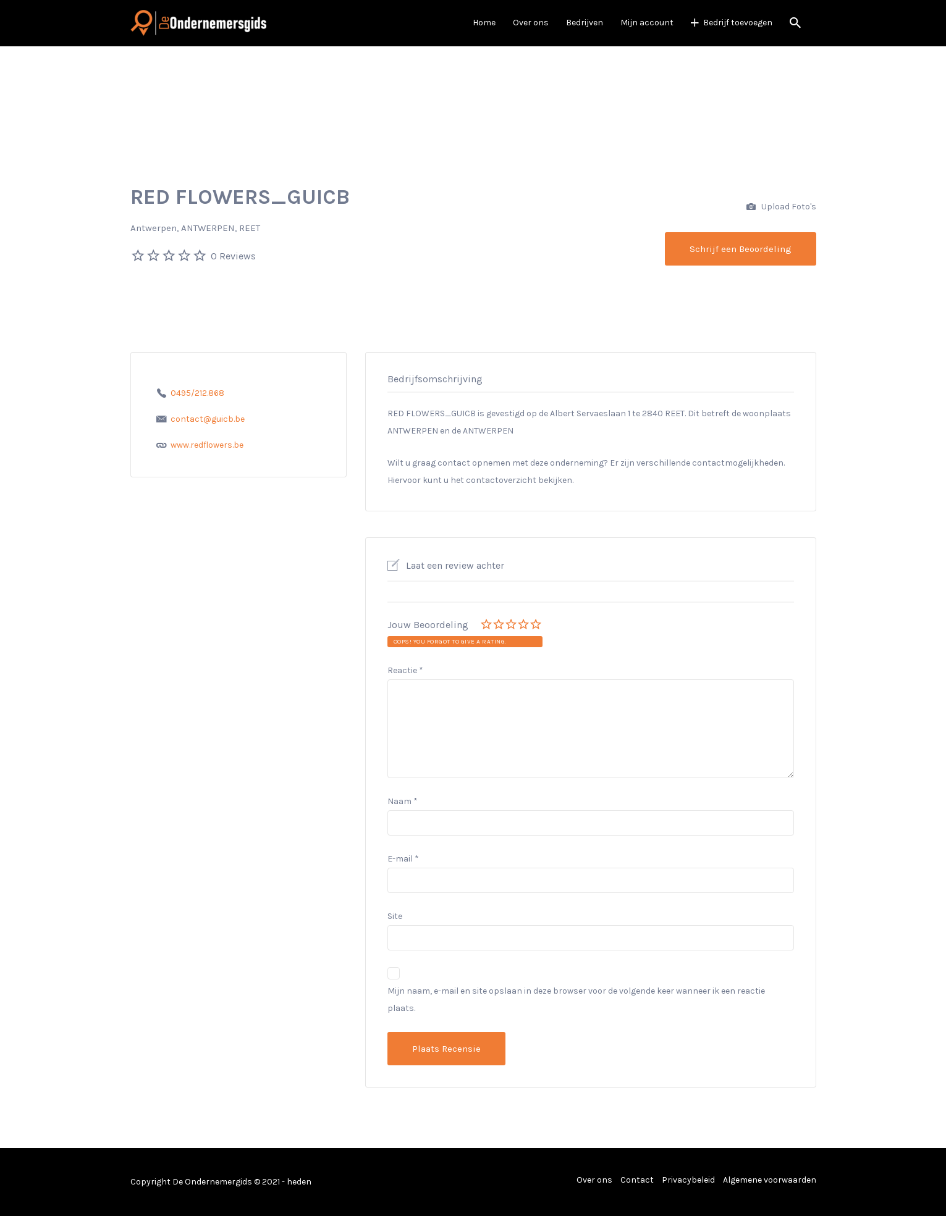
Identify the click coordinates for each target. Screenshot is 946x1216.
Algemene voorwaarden (769, 1180)
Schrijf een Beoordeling (741, 248)
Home (484, 22)
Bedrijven (584, 22)
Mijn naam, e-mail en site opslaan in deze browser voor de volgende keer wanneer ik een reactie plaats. (576, 999)
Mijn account (647, 22)
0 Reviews (233, 256)
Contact (637, 1180)
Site (394, 916)
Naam (402, 801)
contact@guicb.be (208, 419)
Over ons (531, 22)
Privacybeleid (688, 1180)
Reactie (405, 670)
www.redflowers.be (207, 445)
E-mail (403, 858)
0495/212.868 (197, 393)
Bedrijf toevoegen (737, 22)
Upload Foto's (781, 207)
